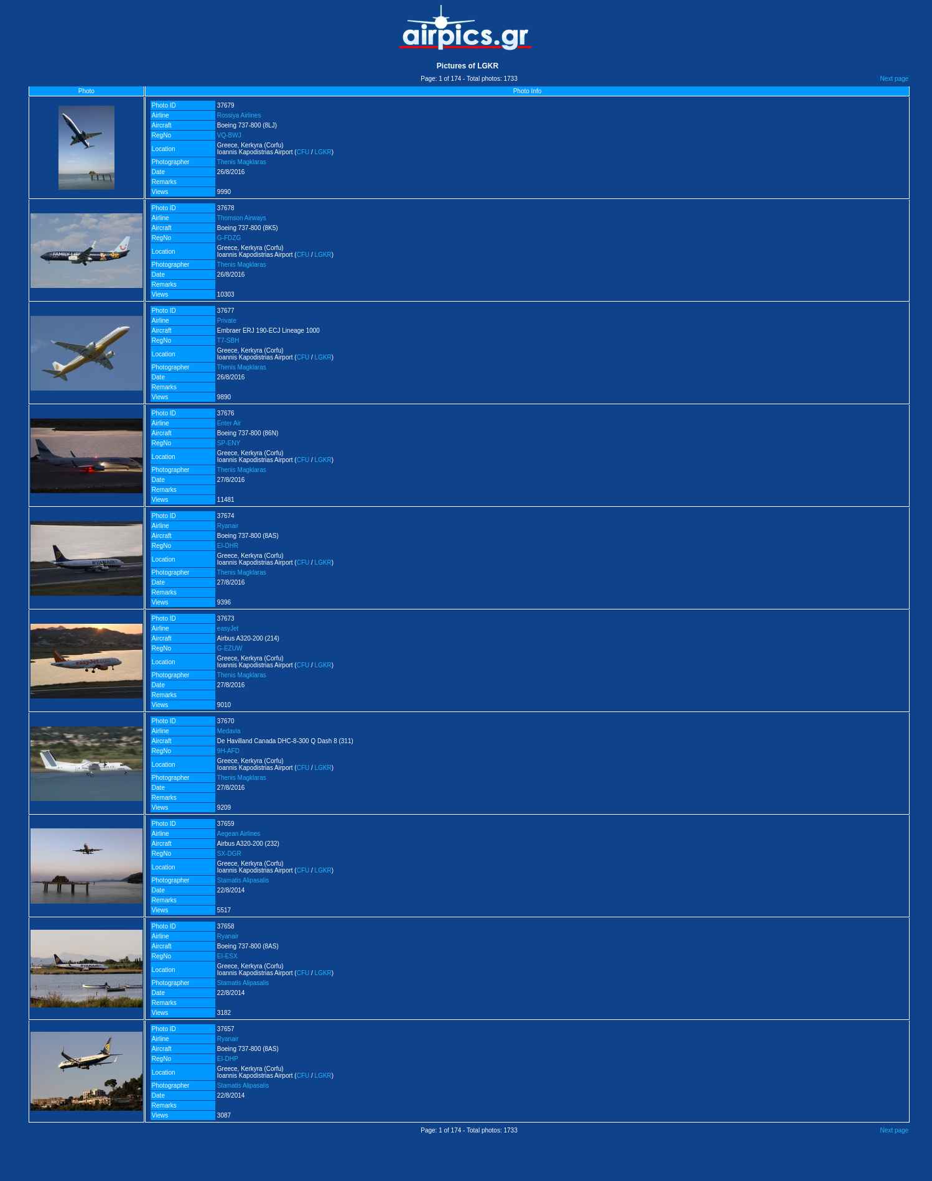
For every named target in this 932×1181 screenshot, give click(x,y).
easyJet (227, 628)
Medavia (229, 731)
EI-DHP (227, 1058)
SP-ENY (228, 443)
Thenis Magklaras (241, 162)
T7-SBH (228, 340)
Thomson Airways (241, 218)
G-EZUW (230, 648)
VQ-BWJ (229, 135)
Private (226, 320)
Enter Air (229, 423)
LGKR (323, 152)
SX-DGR (229, 853)
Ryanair (227, 525)
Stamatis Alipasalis (243, 880)
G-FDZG (229, 237)
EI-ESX (227, 956)
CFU (303, 152)
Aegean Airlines (239, 833)
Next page (894, 78)
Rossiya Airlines (239, 115)
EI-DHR (227, 545)
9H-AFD (228, 751)
